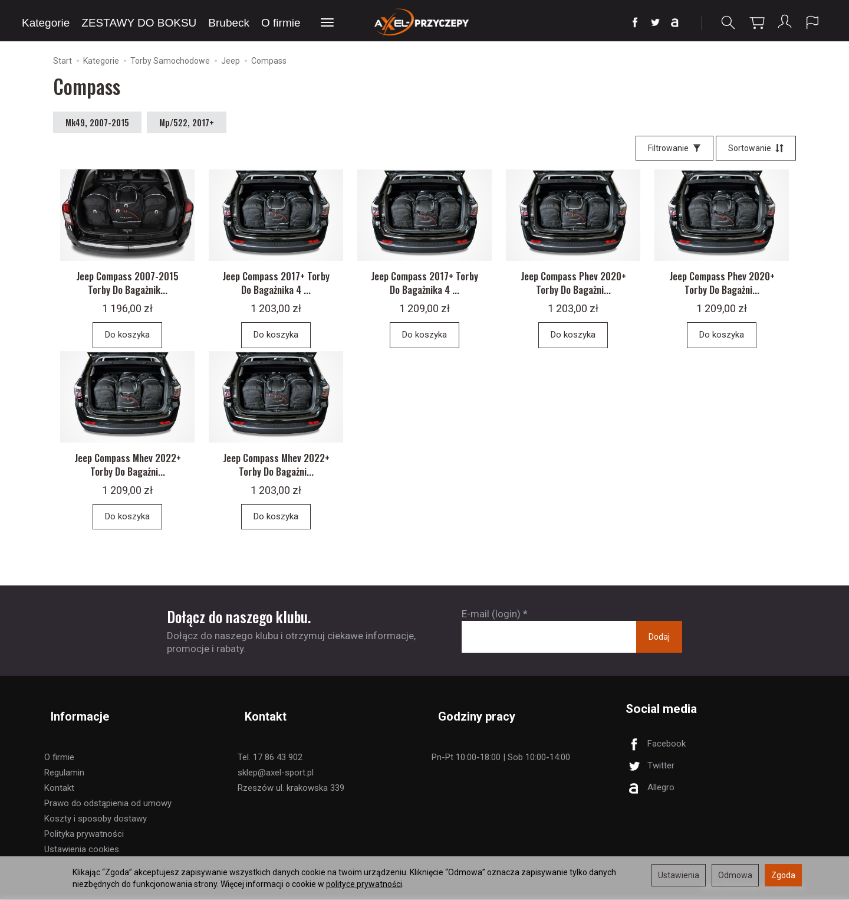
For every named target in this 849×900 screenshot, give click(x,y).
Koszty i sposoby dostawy (95, 819)
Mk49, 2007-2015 (97, 125)
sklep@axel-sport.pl (276, 773)
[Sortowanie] (756, 151)
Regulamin (64, 773)
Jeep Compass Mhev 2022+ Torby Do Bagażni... (127, 481)
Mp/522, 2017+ (186, 125)
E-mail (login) (491, 631)
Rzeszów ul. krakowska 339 (291, 789)
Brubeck (228, 23)
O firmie (281, 23)
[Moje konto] (783, 23)
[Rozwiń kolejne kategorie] (327, 23)
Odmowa (735, 875)
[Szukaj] (726, 23)
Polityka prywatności (84, 835)
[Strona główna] (424, 22)
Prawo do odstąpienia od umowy (108, 804)
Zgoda (783, 875)
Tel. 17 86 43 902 (270, 758)
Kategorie (46, 23)
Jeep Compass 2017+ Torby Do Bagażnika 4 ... (276, 293)
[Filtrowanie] (674, 151)
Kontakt (59, 789)
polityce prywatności (364, 884)
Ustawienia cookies (81, 850)
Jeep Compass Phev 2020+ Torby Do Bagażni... (573, 293)
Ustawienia (678, 875)
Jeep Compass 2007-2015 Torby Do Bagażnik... (127, 293)
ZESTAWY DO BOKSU (138, 23)
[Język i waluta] (812, 23)
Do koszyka (127, 344)
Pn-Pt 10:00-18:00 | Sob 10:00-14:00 (501, 758)
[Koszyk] (754, 23)
